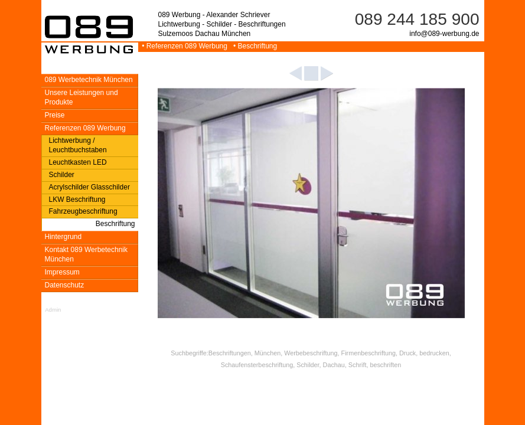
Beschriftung (115, 224)
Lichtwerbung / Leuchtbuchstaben (78, 145)
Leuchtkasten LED (78, 162)
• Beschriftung (253, 46)
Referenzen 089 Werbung (85, 128)
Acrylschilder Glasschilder (89, 187)
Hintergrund (63, 237)
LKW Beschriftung (77, 199)
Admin (53, 309)
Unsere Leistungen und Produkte (81, 97)
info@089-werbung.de (444, 34)
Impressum (62, 272)
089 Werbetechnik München (89, 80)
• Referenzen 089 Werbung (184, 46)
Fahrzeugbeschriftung (83, 211)
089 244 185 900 (417, 19)
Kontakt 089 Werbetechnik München (86, 254)
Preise (55, 115)
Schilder (61, 175)
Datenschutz (64, 285)
